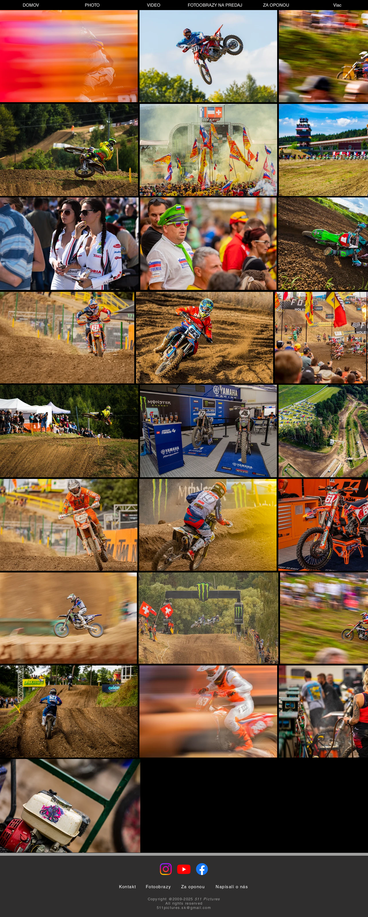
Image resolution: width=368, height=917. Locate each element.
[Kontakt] (127, 886)
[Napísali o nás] (232, 886)
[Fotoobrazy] (158, 886)
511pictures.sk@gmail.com (184, 907)
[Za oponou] (193, 886)
